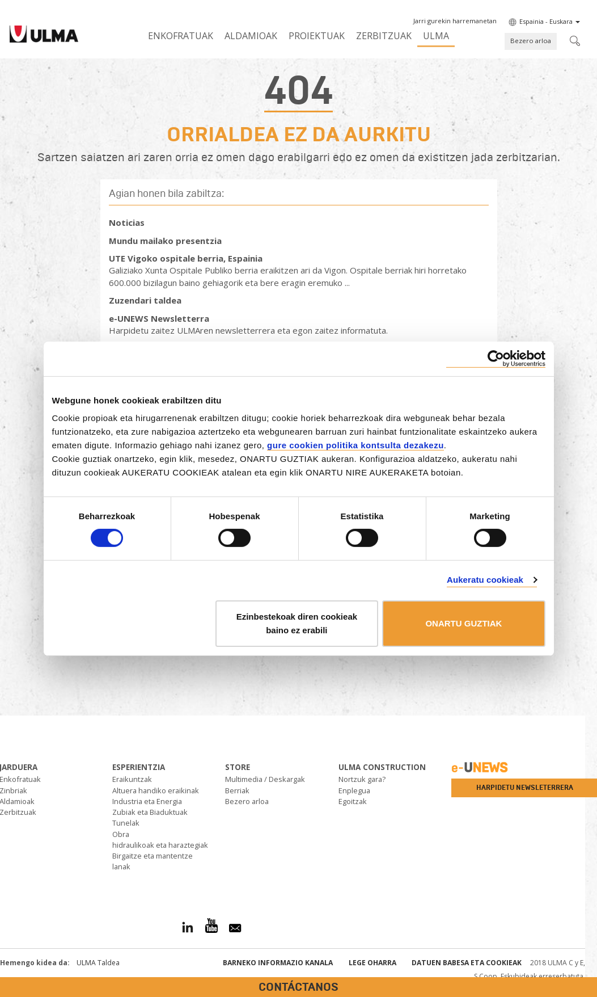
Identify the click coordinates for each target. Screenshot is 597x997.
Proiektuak (317, 36)
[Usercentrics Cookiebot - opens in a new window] (495, 358)
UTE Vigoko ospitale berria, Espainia (185, 258)
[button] (455, 21)
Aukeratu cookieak (485, 579)
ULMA (436, 36)
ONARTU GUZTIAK (463, 623)
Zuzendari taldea (145, 300)
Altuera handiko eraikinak (155, 790)
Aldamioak (251, 36)
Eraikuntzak (132, 779)
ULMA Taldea (98, 962)
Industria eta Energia (147, 801)
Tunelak (125, 823)
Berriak (237, 790)
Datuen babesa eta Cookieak (467, 962)
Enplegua (354, 790)
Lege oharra (372, 962)
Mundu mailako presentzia (165, 240)
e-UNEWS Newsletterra (159, 318)
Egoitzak (352, 801)
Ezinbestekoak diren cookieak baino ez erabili (296, 623)
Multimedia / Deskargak (265, 779)
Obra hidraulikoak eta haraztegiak (160, 839)
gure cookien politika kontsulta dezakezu (355, 445)
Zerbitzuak (384, 36)
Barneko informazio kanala (278, 962)
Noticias (127, 222)
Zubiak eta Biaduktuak (150, 812)
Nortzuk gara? (362, 779)
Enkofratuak (180, 36)
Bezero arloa (530, 40)
